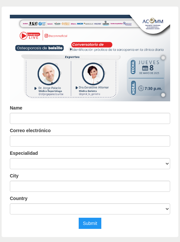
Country (19, 198)
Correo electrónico (30, 130)
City (14, 175)
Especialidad (24, 153)
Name (16, 108)
